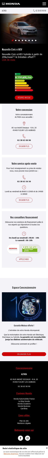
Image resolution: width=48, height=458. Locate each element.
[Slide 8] (35, 40)
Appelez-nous (24, 259)
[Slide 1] (12, 40)
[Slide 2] (15, 40)
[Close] (47, 448)
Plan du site (24, 421)
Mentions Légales (24, 423)
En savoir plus (24, 146)
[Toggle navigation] (44, 4)
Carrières (24, 408)
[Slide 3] (19, 40)
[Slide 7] (32, 40)
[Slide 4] (22, 40)
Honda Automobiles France (24, 399)
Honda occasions (24, 404)
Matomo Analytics (11, 454)
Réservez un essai (24, 97)
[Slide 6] (29, 40)
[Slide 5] (25, 40)
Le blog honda (24, 401)
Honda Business (24, 406)
